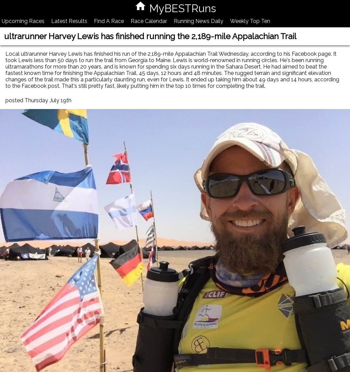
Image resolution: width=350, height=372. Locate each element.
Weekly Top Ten (250, 21)
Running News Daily (198, 21)
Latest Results (69, 21)
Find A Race (109, 21)
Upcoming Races (23, 21)
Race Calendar (149, 21)
